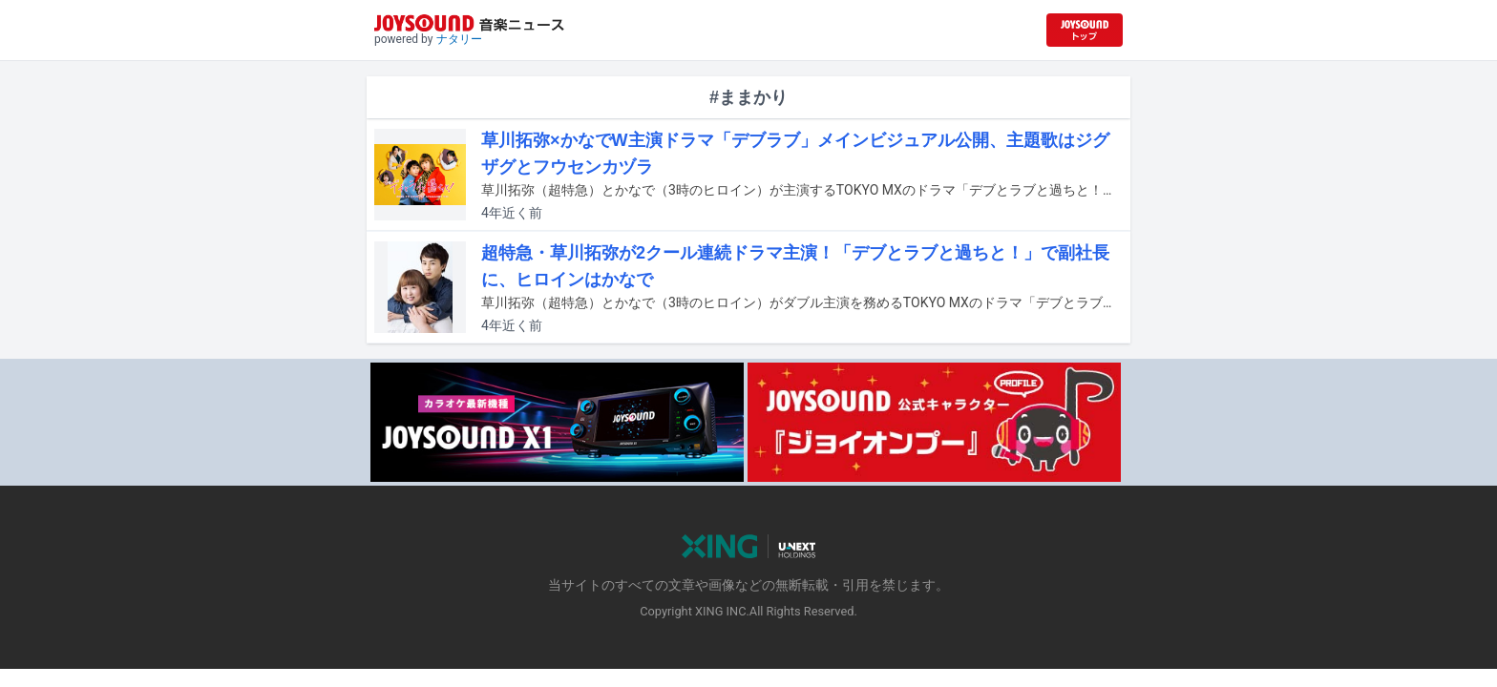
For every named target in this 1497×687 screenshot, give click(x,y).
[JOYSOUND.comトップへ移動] (1084, 30)
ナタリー (459, 39)
